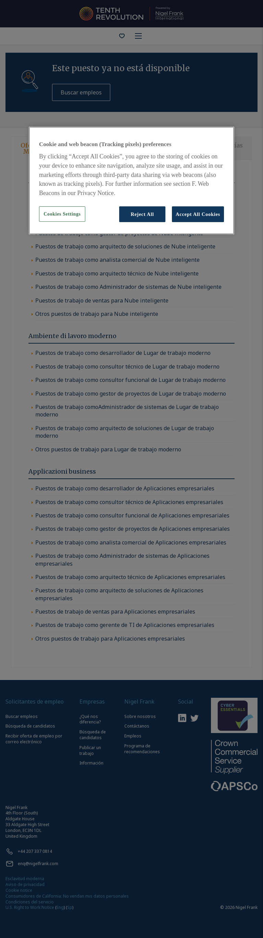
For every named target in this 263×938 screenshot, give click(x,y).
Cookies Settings (61, 214)
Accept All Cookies (198, 214)
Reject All (142, 214)
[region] (131, 180)
